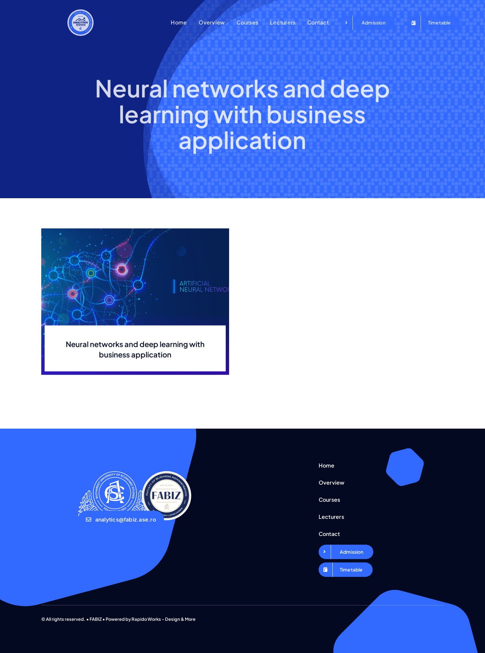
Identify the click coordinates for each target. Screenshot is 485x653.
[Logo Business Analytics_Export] (80, 12)
